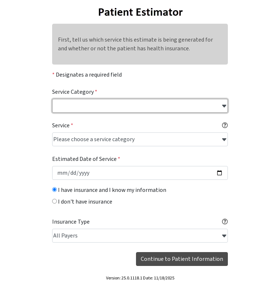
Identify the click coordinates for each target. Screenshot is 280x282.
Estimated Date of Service (86, 159)
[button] (225, 125)
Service (62, 125)
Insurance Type (71, 222)
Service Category (74, 92)
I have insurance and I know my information (109, 190)
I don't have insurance (82, 202)
